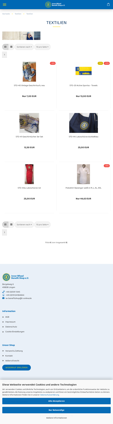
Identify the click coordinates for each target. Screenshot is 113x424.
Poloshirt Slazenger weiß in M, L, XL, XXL (83, 187)
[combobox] (24, 47)
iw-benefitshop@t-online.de (19, 298)
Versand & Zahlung (14, 351)
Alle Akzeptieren (56, 401)
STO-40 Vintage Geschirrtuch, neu (29, 85)
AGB (7, 317)
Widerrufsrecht (12, 360)
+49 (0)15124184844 (15, 295)
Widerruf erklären (16, 367)
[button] (5, 47)
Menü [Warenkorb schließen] (4, 4)
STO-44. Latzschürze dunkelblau (83, 136)
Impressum (10, 322)
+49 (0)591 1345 (13, 292)
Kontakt (9, 355)
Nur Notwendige (56, 410)
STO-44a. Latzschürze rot (29, 187)
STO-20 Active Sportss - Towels (83, 85)
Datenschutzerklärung (49, 394)
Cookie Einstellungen (14, 331)
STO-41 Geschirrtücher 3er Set (29, 136)
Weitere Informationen (56, 418)
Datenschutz (11, 326)
